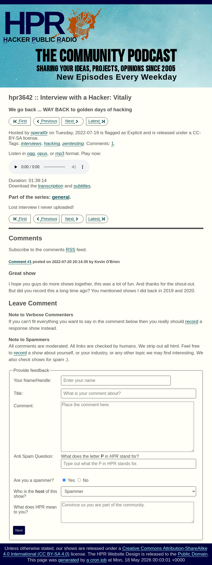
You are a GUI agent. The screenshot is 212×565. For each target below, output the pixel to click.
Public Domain (192, 554)
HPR (33, 23)
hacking (52, 143)
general (60, 197)
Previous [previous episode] (46, 121)
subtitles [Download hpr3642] (82, 186)
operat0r (39, 132)
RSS (70, 249)
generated (68, 560)
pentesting (73, 143)
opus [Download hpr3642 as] (42, 153)
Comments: (98, 143)
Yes (71, 480)
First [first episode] (20, 121)
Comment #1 (20, 262)
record (192, 321)
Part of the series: (29, 197)
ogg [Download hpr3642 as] (31, 153)
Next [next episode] (72, 121)
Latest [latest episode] (96, 121)
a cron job (96, 560)
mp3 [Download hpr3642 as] (59, 153)
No (85, 480)
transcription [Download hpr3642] (50, 186)
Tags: (14, 143)
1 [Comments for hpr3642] (112, 143)
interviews (31, 143)
